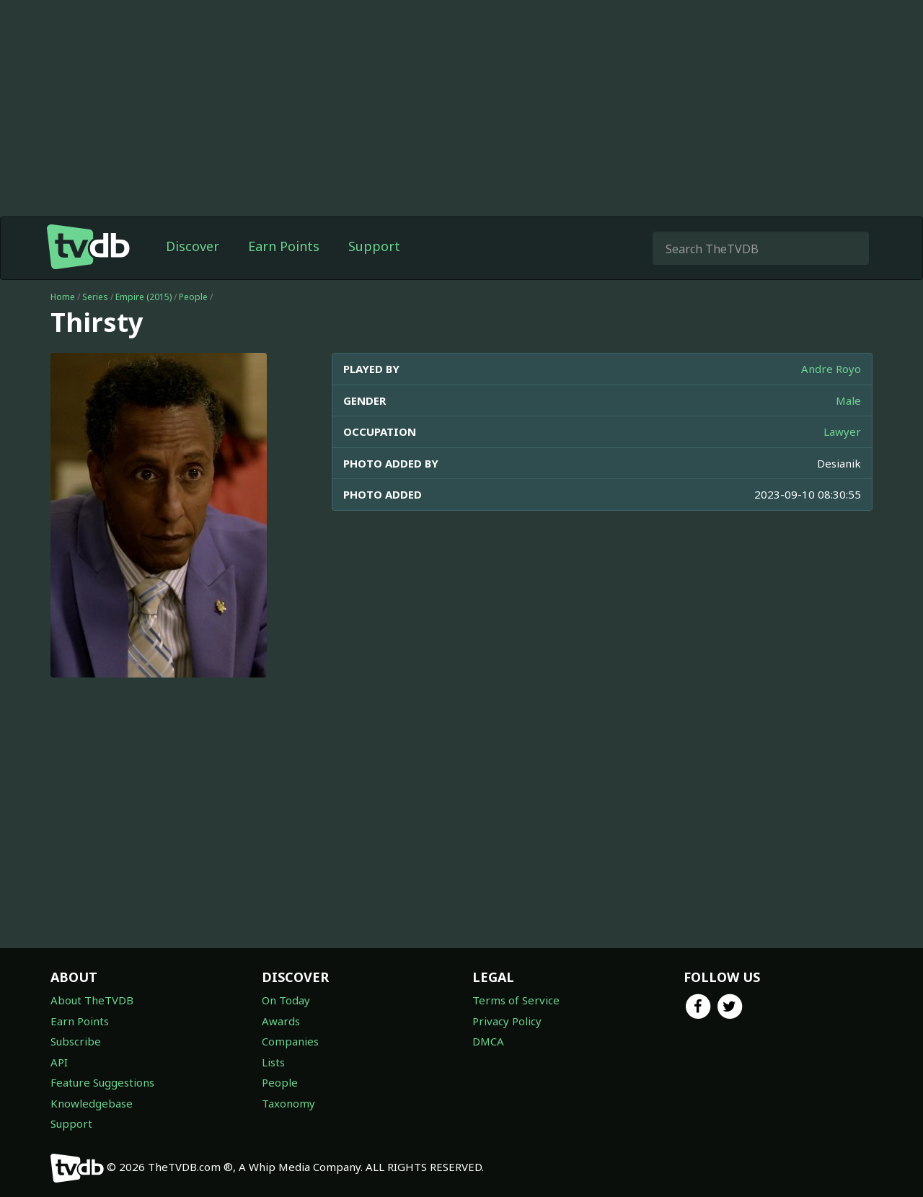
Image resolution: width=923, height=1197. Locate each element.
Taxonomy (288, 1103)
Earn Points (283, 246)
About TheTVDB (91, 1000)
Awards (281, 1021)
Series (95, 297)
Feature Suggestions (102, 1082)
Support (374, 246)
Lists (273, 1062)
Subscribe (75, 1041)
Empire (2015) (143, 297)
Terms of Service (516, 1000)
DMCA (488, 1041)
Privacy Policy (507, 1021)
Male (848, 400)
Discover (192, 246)
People (193, 297)
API (59, 1062)
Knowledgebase (91, 1103)
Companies (290, 1041)
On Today (286, 1000)
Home (62, 297)
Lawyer (842, 431)
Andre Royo (831, 368)
